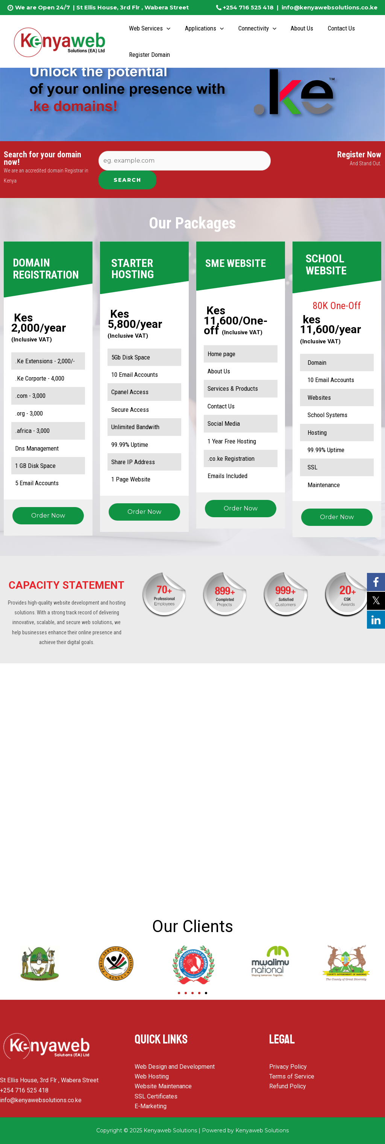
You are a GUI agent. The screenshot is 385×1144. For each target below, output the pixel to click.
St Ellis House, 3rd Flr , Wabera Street (132, 7)
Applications (201, 28)
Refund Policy (287, 1086)
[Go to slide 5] (206, 993)
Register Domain (148, 54)
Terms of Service (291, 1076)
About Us (296, 28)
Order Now (48, 515)
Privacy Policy (288, 1066)
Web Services (149, 28)
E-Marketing (151, 1106)
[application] (166, 28)
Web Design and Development (175, 1066)
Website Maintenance (163, 1086)
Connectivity (253, 28)
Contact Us (333, 28)
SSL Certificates (156, 1096)
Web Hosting (152, 1076)
